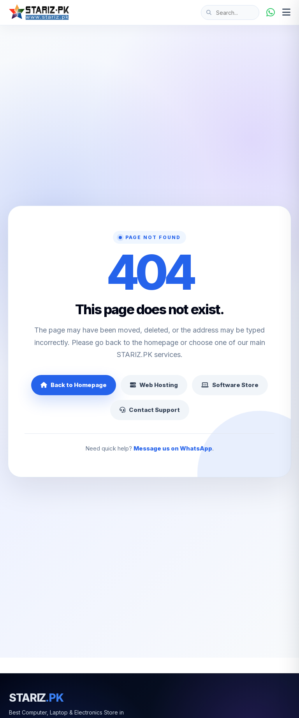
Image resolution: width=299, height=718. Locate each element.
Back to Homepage (73, 385)
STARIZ (36, 697)
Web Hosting (154, 385)
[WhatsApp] (270, 12)
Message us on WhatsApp (173, 448)
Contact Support (150, 410)
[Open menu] (286, 12)
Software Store (230, 385)
